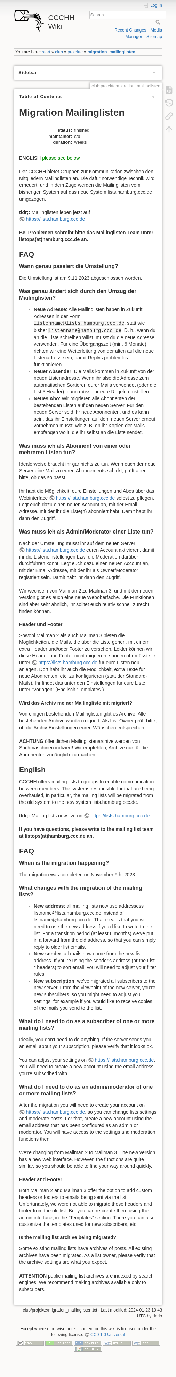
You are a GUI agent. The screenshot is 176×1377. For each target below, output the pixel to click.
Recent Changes (130, 30)
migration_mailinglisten (112, 52)
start (46, 52)
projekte (75, 52)
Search (158, 22)
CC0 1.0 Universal (107, 1334)
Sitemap (154, 36)
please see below (61, 158)
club (59, 52)
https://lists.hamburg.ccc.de (55, 219)
